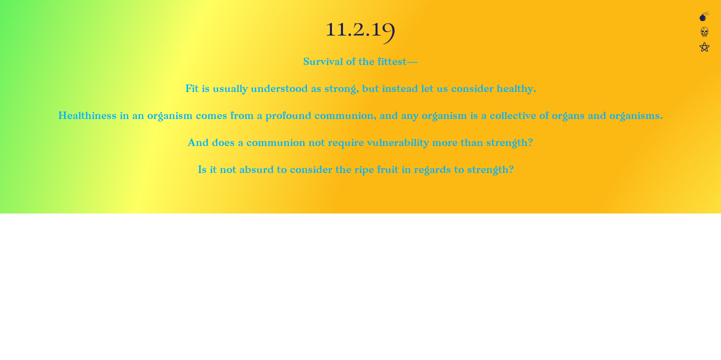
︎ (704, 17)
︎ (704, 32)
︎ (704, 47)
